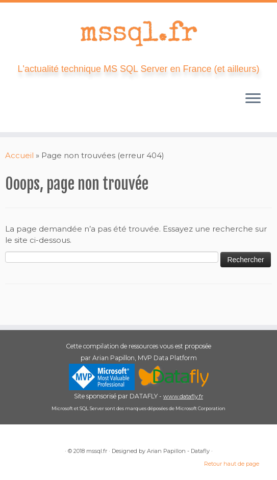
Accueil (19, 155)
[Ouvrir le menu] (253, 99)
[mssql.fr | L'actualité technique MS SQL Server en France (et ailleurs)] (138, 33)
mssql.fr (96, 450)
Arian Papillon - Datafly (178, 450)
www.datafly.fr (183, 396)
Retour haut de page (231, 463)
